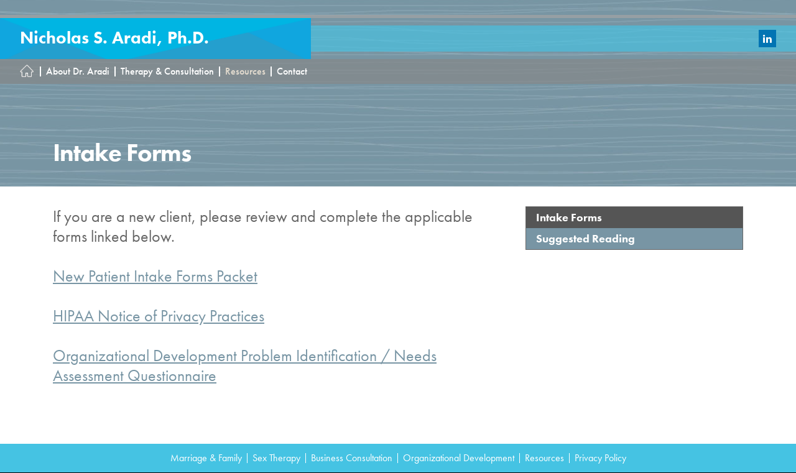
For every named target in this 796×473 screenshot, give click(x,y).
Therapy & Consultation (167, 71)
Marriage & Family (206, 458)
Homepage (30, 71)
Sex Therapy (276, 458)
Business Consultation (351, 458)
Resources (245, 71)
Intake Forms (569, 217)
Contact (292, 71)
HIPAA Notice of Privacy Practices (158, 315)
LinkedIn (767, 38)
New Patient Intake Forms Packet (155, 276)
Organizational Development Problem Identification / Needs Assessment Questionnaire (245, 365)
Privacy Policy (600, 458)
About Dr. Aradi (77, 71)
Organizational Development (458, 458)
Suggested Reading (585, 238)
